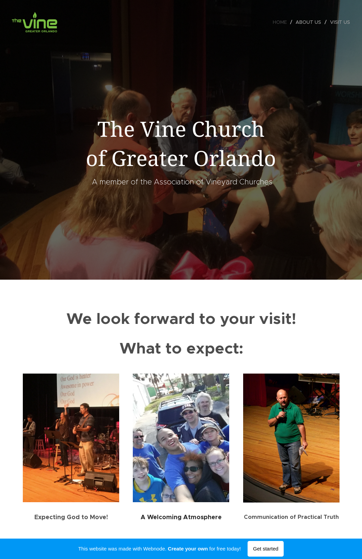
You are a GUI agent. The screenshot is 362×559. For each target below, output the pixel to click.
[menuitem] (281, 22)
